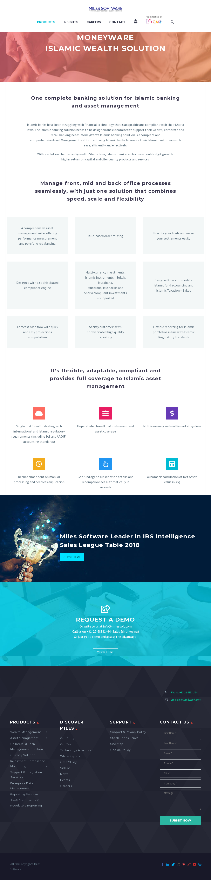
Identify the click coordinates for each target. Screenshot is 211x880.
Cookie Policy (120, 749)
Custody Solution (22, 755)
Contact (117, 22)
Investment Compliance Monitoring (27, 763)
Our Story (67, 738)
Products (46, 22)
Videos (65, 768)
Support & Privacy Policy (128, 732)
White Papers (70, 756)
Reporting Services (24, 794)
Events (65, 780)
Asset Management (24, 738)
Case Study (68, 762)
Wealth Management (25, 732)
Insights (70, 22)
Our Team (67, 744)
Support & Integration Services (26, 774)
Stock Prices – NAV (124, 738)
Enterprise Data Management (21, 786)
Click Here (72, 557)
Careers (94, 22)
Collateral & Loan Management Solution (26, 746)
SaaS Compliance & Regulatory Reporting (26, 803)
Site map (116, 744)
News (64, 774)
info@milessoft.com (189, 699)
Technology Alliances (75, 750)
